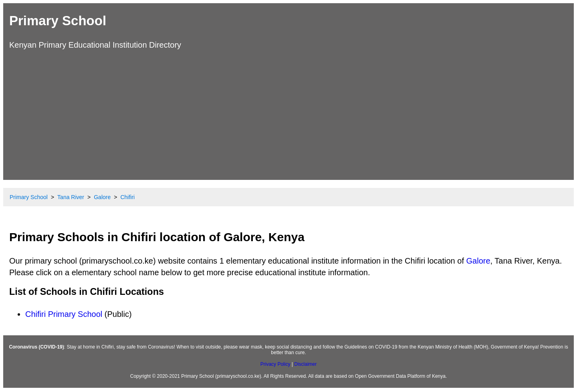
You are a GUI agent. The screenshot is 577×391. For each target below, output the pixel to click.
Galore (478, 260)
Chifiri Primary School (63, 314)
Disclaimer (305, 364)
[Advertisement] (288, 114)
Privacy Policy (275, 364)
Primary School (57, 20)
